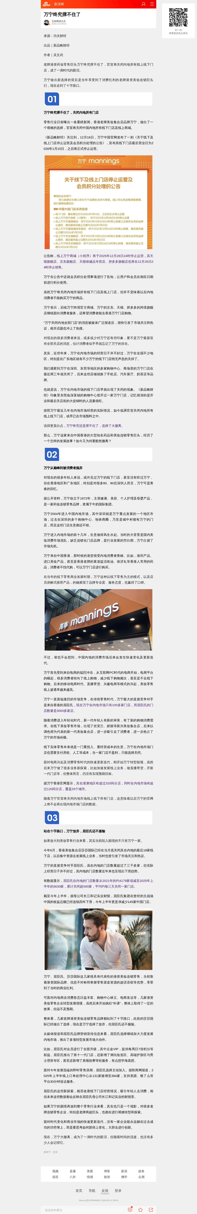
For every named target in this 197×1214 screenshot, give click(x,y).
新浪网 (59, 4)
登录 (118, 1191)
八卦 (73, 1177)
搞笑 (55, 1177)
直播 (73, 1171)
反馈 (105, 1191)
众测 (141, 1177)
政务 (141, 1171)
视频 (55, 1171)
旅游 (107, 1177)
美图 (90, 1171)
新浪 (124, 1171)
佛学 (124, 1177)
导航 (92, 1191)
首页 (79, 1191)
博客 (107, 1171)
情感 (90, 1177)
